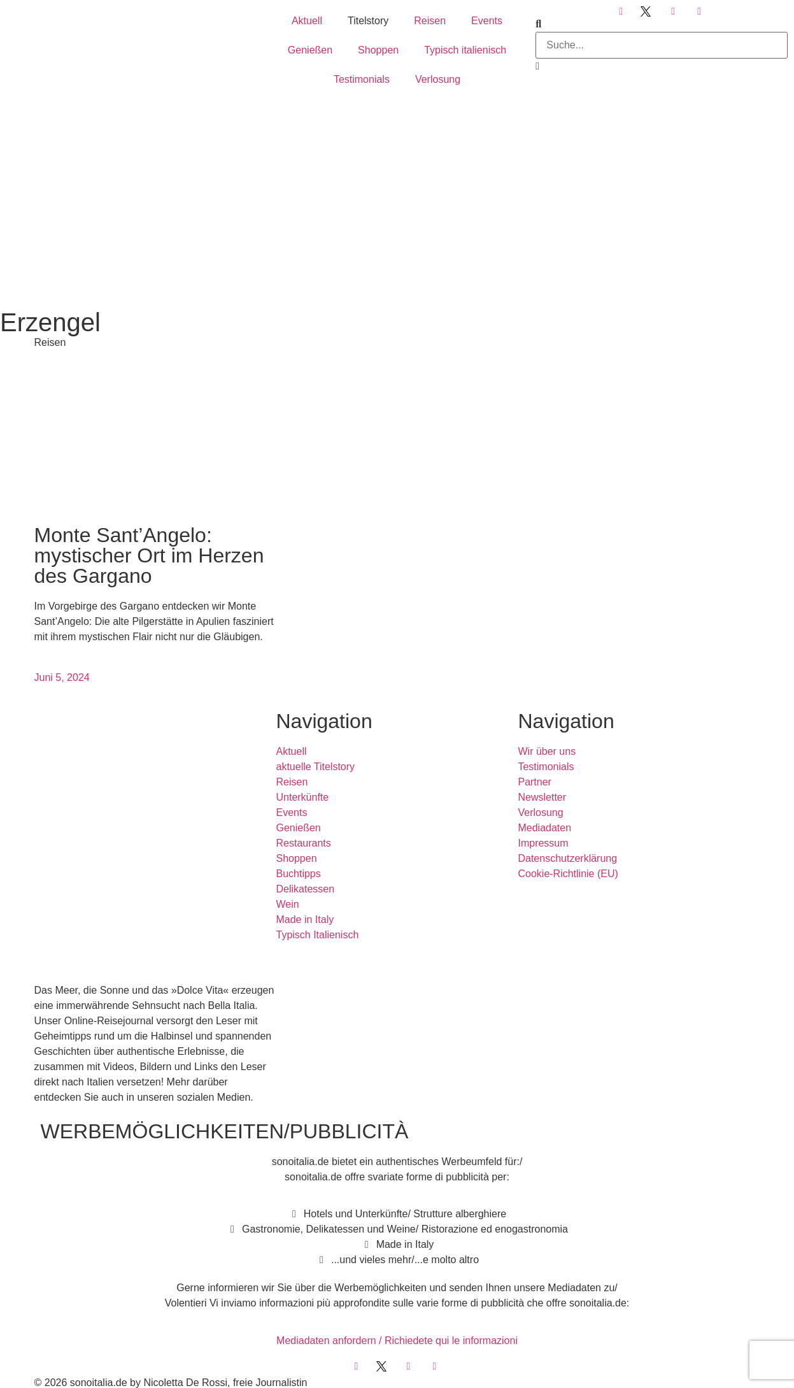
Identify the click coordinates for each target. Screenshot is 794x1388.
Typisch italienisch (465, 50)
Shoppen (378, 50)
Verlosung (437, 79)
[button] (661, 24)
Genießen (310, 50)
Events (486, 20)
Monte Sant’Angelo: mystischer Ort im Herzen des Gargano (149, 555)
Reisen (430, 20)
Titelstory (368, 20)
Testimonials (362, 79)
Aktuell (307, 20)
